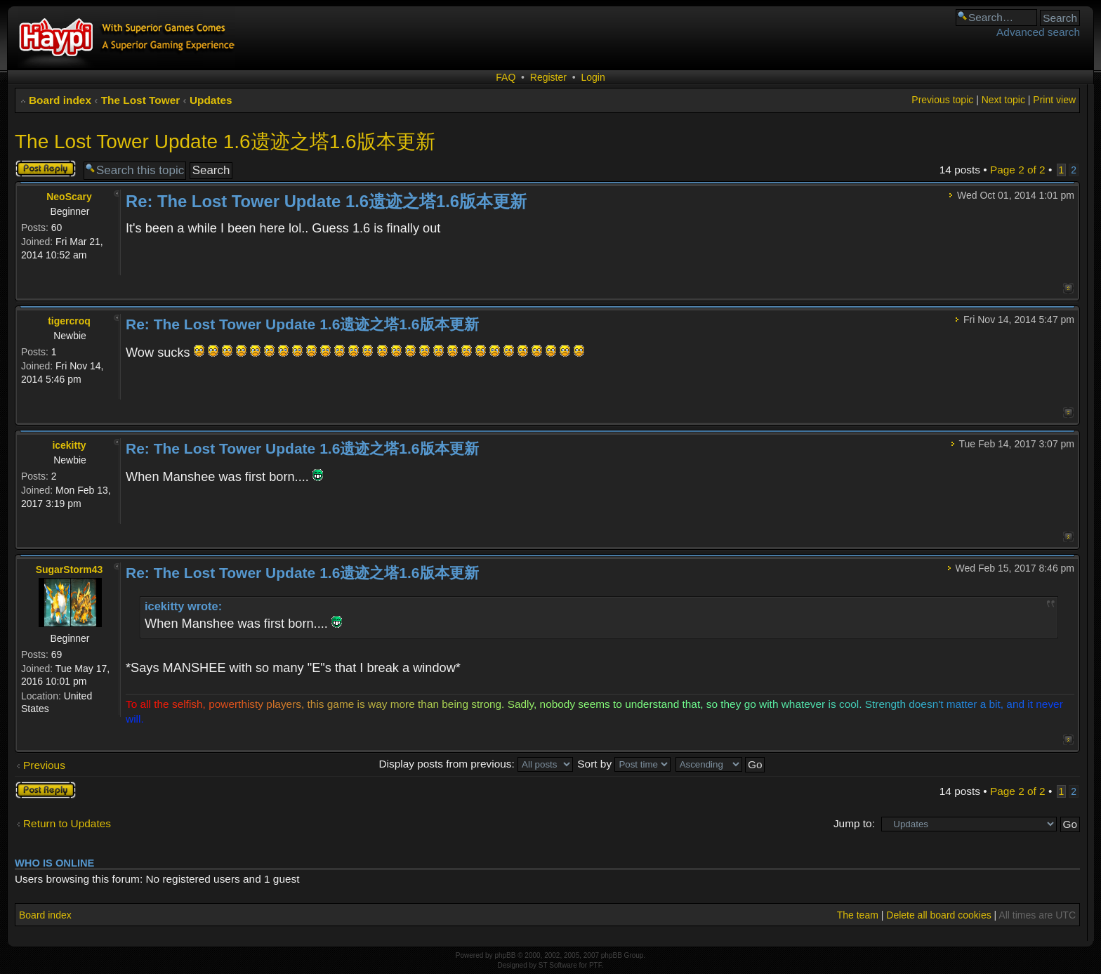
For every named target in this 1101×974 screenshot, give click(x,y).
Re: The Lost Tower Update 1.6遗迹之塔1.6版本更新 (326, 201)
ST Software (558, 965)
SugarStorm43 (69, 569)
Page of (1018, 170)
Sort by (624, 764)
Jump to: (854, 823)
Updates (211, 100)
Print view (1054, 99)
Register (548, 77)
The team (857, 915)
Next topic (1003, 99)
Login (593, 77)
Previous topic (942, 99)
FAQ (505, 77)
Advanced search (1038, 32)
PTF (595, 965)
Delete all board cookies (938, 915)
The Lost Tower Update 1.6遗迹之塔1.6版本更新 (225, 141)
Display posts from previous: (475, 764)
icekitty (69, 445)
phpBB (504, 955)
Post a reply (46, 168)
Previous (44, 765)
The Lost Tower (140, 100)
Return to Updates (67, 823)
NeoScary (69, 196)
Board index (60, 100)
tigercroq (69, 321)
